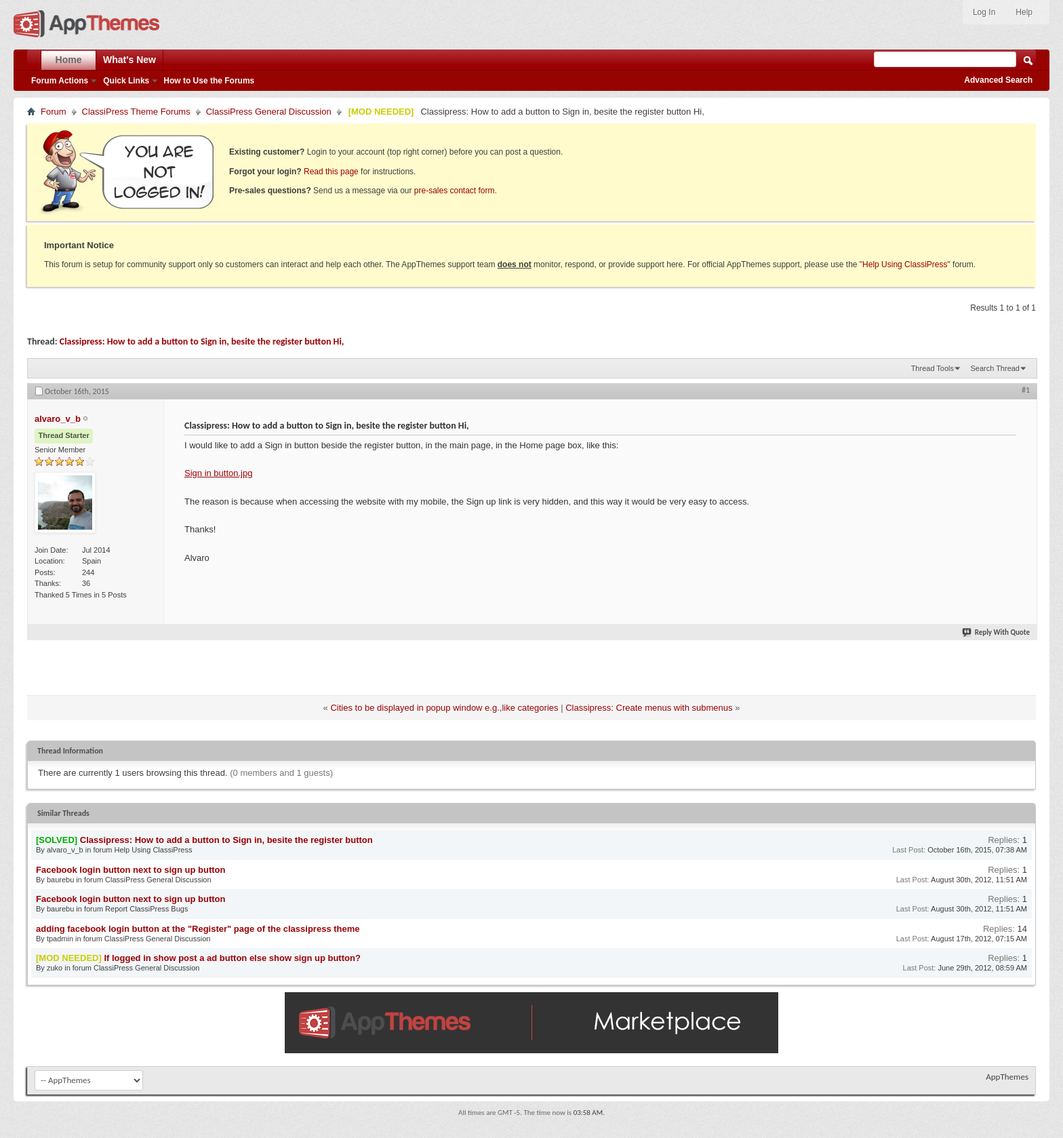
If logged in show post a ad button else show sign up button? (232, 958)
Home (69, 59)
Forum (53, 111)
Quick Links (126, 80)
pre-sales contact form (454, 190)
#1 (1026, 390)
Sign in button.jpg (218, 473)
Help (1024, 12)
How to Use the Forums (208, 80)
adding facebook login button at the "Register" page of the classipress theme (198, 929)
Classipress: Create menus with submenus (648, 708)
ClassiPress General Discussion (269, 111)
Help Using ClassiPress (904, 264)
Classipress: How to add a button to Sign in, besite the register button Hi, (202, 341)
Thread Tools (932, 368)
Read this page (331, 171)
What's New (129, 59)
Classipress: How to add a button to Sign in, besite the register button (226, 840)
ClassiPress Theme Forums (136, 111)
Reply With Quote (996, 632)
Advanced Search (998, 80)
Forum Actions (59, 80)
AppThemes (1007, 1077)
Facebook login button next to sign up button (130, 870)
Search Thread (995, 368)
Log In (984, 12)
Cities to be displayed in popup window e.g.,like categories (444, 708)
